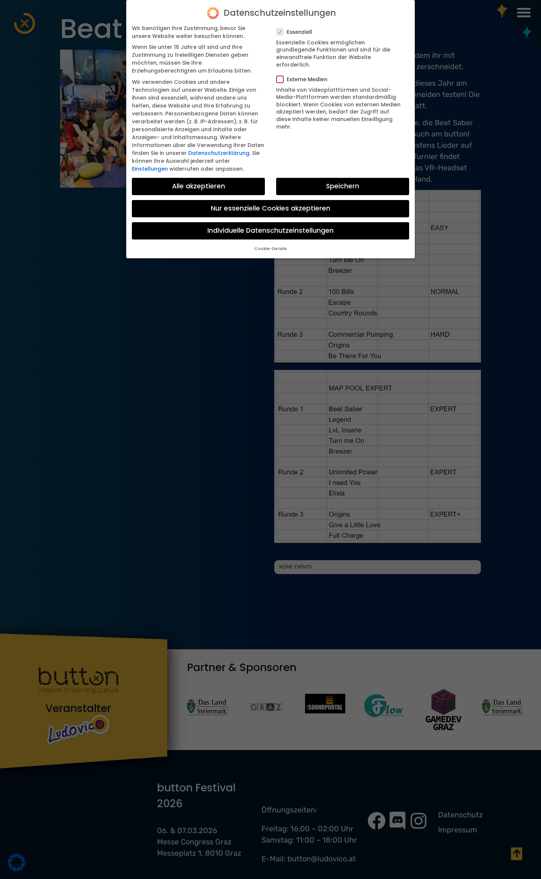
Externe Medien (304, 79)
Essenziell (296, 32)
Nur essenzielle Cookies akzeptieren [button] (270, 208)
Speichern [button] (342, 186)
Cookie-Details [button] (270, 249)
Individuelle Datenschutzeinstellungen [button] (270, 230)
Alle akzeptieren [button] (198, 186)
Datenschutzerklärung (218, 153)
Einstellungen (150, 169)
